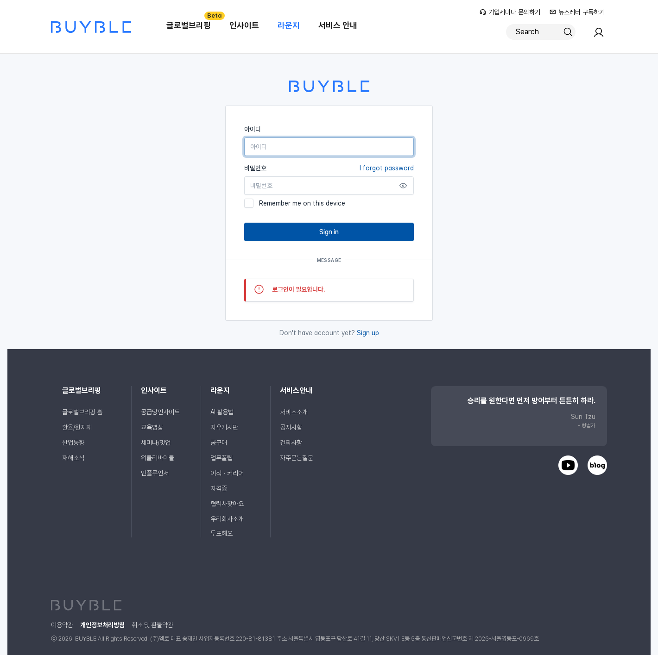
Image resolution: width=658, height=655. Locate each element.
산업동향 (73, 442)
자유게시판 (224, 427)
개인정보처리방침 (102, 625)
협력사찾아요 (227, 503)
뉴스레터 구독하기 (577, 12)
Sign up (368, 333)
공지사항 (291, 427)
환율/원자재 (77, 427)
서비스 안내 (337, 25)
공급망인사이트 (160, 412)
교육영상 (152, 427)
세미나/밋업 (156, 442)
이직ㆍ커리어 (227, 473)
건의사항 (291, 442)
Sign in (329, 232)
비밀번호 (329, 168)
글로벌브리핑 (193, 21)
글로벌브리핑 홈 (82, 412)
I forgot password (387, 168)
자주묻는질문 (296, 458)
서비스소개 (294, 412)
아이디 (252, 129)
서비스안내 (296, 390)
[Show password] (403, 185)
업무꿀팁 (221, 458)
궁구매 (218, 442)
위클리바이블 (157, 458)
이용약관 (62, 625)
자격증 (218, 488)
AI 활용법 (222, 412)
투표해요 (221, 533)
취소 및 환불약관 (152, 625)
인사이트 (244, 25)
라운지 (289, 25)
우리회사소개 (227, 519)
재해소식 (73, 458)
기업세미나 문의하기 (510, 12)
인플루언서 (155, 473)
